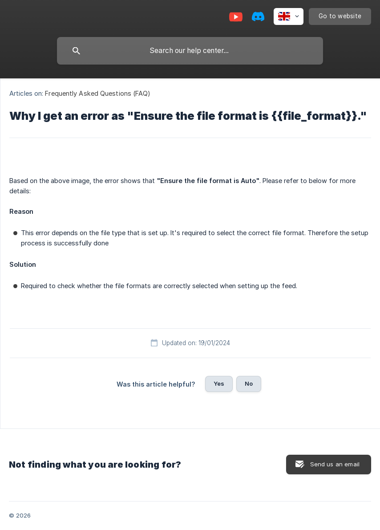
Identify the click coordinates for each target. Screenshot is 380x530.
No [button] (249, 383)
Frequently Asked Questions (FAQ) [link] (97, 93)
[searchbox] (190, 51)
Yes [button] (219, 383)
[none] (288, 16)
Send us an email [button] (335, 464)
